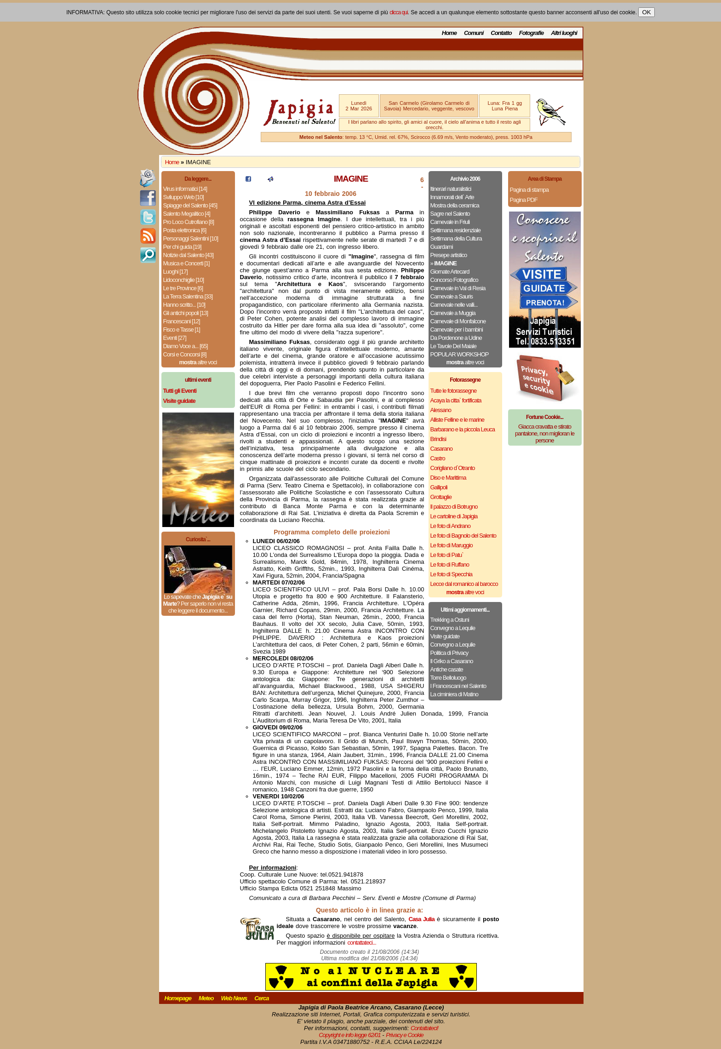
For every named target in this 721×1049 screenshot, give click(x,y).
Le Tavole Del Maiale (453, 346)
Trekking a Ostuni (449, 619)
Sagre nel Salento (450, 213)
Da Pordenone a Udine (456, 337)
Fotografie (531, 32)
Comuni (473, 32)
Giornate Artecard (449, 271)
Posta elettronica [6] (184, 230)
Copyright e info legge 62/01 (350, 1035)
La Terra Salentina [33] (188, 296)
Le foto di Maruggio (451, 545)
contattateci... (362, 942)
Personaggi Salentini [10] (190, 238)
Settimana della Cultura (456, 238)
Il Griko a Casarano (451, 661)
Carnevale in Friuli (450, 221)
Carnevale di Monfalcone (458, 321)
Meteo (206, 998)
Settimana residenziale (455, 230)
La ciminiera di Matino (454, 694)
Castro (437, 458)
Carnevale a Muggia (452, 313)
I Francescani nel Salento (458, 685)
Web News (234, 998)
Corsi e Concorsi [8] (184, 354)
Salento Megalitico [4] (186, 213)
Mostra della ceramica (454, 205)
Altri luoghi (564, 32)
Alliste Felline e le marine (457, 419)
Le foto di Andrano (450, 525)
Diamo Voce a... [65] (185, 346)
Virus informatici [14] (185, 188)
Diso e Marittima (448, 477)
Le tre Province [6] (183, 288)
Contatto (501, 32)
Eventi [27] (174, 337)
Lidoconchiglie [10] (183, 279)
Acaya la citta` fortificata (455, 400)
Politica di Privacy (449, 652)
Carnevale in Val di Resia (458, 288)
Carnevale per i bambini (456, 329)
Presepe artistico (448, 255)
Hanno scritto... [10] (184, 304)
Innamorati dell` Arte (452, 197)
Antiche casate (446, 669)
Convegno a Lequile (452, 628)
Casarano (441, 448)
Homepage (178, 998)
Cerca (261, 998)
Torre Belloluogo (448, 677)
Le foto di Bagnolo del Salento (463, 535)
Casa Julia (422, 919)
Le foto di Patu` (447, 554)
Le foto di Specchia (451, 574)
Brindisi (438, 439)
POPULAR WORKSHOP (459, 354)
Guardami (441, 246)
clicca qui (398, 12)
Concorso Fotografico (454, 279)
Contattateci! (424, 1028)
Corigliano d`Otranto (452, 467)
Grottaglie (441, 496)
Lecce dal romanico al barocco (464, 583)
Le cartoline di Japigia (454, 516)
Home (449, 32)
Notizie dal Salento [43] (188, 255)
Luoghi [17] (175, 271)
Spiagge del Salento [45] (190, 205)
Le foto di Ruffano (449, 564)
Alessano (440, 410)
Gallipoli (438, 487)
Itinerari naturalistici (450, 188)
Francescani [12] (181, 321)
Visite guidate (445, 636)
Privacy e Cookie (404, 1035)
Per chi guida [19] (182, 246)
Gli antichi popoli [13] (185, 313)
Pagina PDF (524, 199)
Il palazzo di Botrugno (454, 506)
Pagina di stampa (529, 189)
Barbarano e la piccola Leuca (462, 429)
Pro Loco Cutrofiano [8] (188, 221)
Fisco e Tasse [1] (181, 329)
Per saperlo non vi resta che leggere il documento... (200, 607)
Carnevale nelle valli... (454, 304)
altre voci (198, 362)
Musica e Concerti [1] (186, 263)
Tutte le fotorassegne (453, 390)
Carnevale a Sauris (451, 296)
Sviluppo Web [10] (183, 197)
